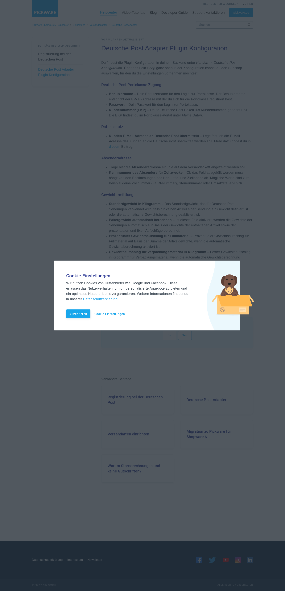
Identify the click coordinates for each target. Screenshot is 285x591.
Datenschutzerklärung (100, 299)
